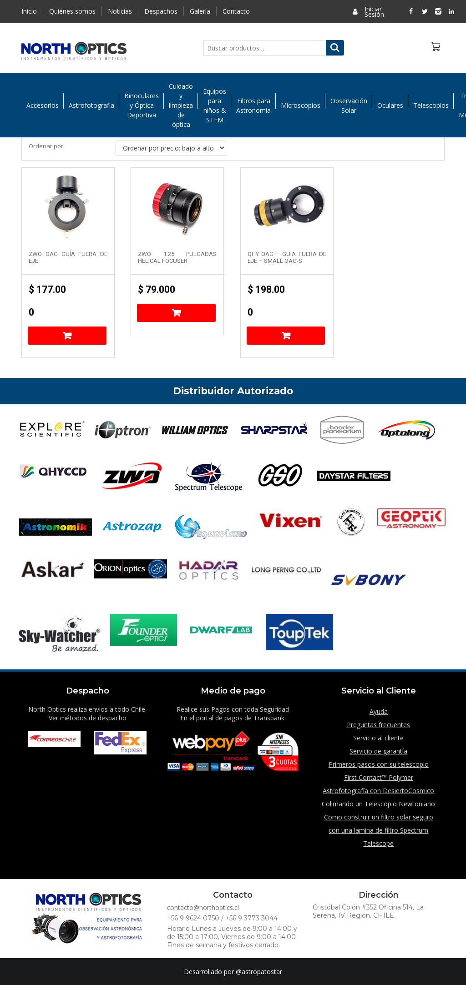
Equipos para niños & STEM (214, 105)
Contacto (236, 11)
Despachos (160, 11)
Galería (200, 11)
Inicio (29, 11)
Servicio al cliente (378, 738)
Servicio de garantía (378, 751)
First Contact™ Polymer (378, 777)
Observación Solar (348, 105)
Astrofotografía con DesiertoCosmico (378, 790)
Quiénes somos (72, 11)
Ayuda (379, 711)
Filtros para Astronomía (253, 105)
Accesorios (42, 105)
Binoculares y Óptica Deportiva (141, 105)
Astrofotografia (91, 105)
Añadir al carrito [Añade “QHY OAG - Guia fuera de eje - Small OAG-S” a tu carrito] (286, 336)
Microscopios (300, 105)
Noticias (120, 11)
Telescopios (431, 105)
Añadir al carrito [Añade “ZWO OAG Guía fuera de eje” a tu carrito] (67, 336)
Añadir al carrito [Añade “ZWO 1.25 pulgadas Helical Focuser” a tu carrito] (176, 313)
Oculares (390, 105)
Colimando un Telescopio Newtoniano (378, 803)
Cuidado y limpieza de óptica (181, 105)
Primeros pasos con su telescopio (379, 764)
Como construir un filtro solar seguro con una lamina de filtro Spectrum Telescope (378, 830)
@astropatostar (259, 971)
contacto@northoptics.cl (203, 907)
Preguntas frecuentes (378, 724)
